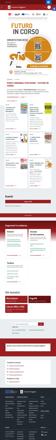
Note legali (31, 436)
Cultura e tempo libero (21, 418)
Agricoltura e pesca (21, 401)
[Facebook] (44, 432)
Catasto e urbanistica (22, 415)
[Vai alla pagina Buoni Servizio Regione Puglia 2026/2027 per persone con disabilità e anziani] (35, 128)
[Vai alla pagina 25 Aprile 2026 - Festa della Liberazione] (10, 185)
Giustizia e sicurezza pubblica (33, 402)
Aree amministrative (10, 403)
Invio (41, 324)
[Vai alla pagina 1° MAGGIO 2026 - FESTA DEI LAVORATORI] (35, 154)
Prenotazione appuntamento (20, 435)
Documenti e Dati (9, 417)
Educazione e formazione (20, 423)
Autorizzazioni (20, 412)
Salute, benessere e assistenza (33, 411)
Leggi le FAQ (20, 432)
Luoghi (42, 415)
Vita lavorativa (32, 421)
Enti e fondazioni (9, 408)
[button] (54, 9)
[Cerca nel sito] (49, 7)
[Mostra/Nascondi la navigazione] (2, 7)
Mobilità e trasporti (33, 408)
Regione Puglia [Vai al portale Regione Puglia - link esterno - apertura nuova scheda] (8, 2)
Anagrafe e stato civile (21, 407)
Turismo (30, 419)
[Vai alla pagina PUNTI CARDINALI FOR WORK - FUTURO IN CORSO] (35, 185)
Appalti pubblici (20, 410)
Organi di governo (9, 401)
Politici (6, 410)
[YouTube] (44, 434)
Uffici (6, 406)
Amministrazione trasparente (33, 433)
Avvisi (42, 406)
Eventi (42, 417)
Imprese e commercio (34, 406)
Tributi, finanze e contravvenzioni (32, 416)
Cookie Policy (32, 438)
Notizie (42, 401)
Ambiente (19, 403)
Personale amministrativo (8, 414)
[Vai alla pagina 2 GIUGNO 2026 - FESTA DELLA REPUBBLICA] (10, 128)
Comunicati (43, 403)
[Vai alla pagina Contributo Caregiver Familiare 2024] (10, 154)
